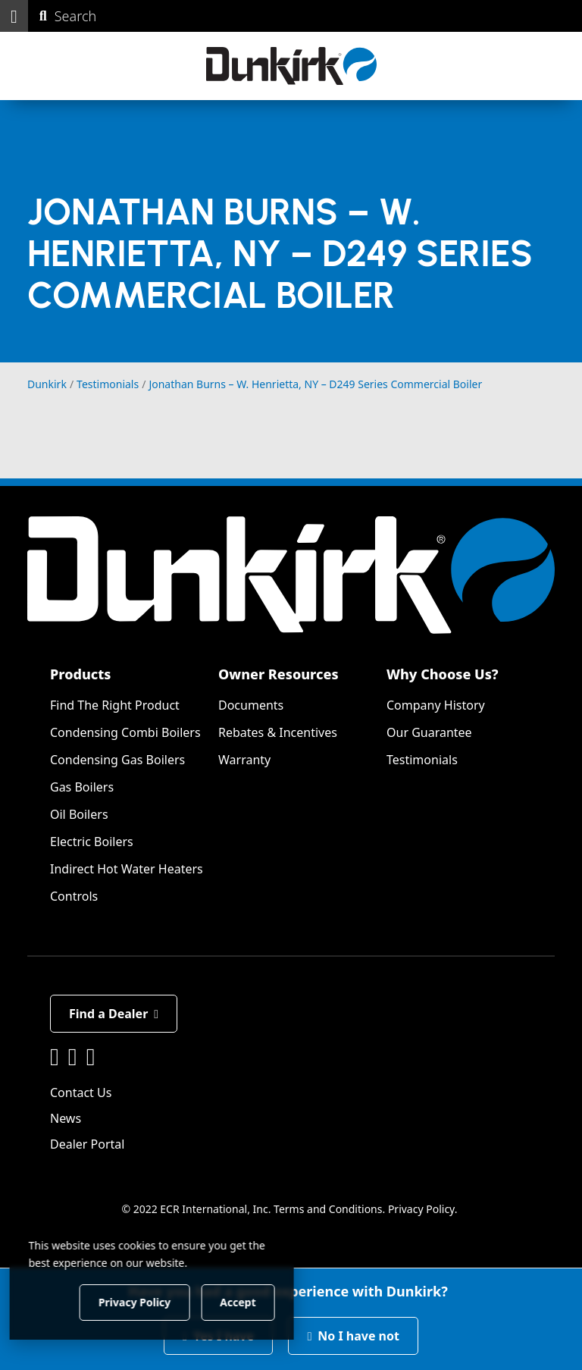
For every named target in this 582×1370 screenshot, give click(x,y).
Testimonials (422, 759)
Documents (250, 705)
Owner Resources (278, 674)
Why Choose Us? (442, 674)
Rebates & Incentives (277, 732)
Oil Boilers (79, 814)
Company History (435, 705)
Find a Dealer (113, 1013)
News (65, 1118)
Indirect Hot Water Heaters (126, 869)
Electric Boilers (91, 841)
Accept (259, 1301)
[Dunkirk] (291, 66)
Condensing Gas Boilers (117, 759)
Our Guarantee (429, 732)
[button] (14, 16)
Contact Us (80, 1092)
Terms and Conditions (328, 1209)
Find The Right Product (115, 705)
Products (80, 674)
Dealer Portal (87, 1144)
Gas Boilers (82, 787)
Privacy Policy (421, 1209)
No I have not (353, 1336)
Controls (74, 896)
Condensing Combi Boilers (125, 732)
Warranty (244, 759)
